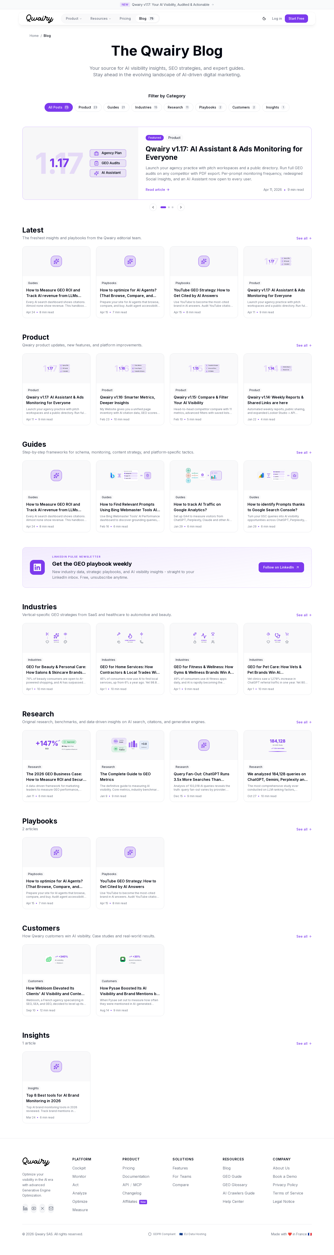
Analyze (79, 1193)
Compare (181, 1184)
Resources (100, 18)
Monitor (79, 1176)
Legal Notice (284, 1201)
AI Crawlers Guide (239, 1193)
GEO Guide (232, 1176)
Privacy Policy (285, 1184)
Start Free (296, 18)
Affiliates (134, 1201)
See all (304, 238)
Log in (277, 18)
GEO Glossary (235, 1184)
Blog (147, 18)
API (125, 1184)
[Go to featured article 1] (163, 207)
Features (180, 1168)
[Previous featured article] (153, 207)
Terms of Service (288, 1193)
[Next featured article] (181, 207)
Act (75, 1184)
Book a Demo (285, 1176)
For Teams (182, 1176)
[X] (42, 1208)
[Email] (51, 1208)
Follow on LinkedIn (281, 567)
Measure (80, 1209)
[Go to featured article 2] (169, 207)
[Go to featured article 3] (172, 207)
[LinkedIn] (25, 1208)
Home (34, 36)
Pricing (125, 18)
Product (74, 18)
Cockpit (79, 1168)
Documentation (135, 1176)
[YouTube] (34, 1208)
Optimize (79, 1201)
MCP (137, 1184)
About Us (281, 1168)
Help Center (233, 1201)
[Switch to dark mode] (264, 18)
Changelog (131, 1193)
